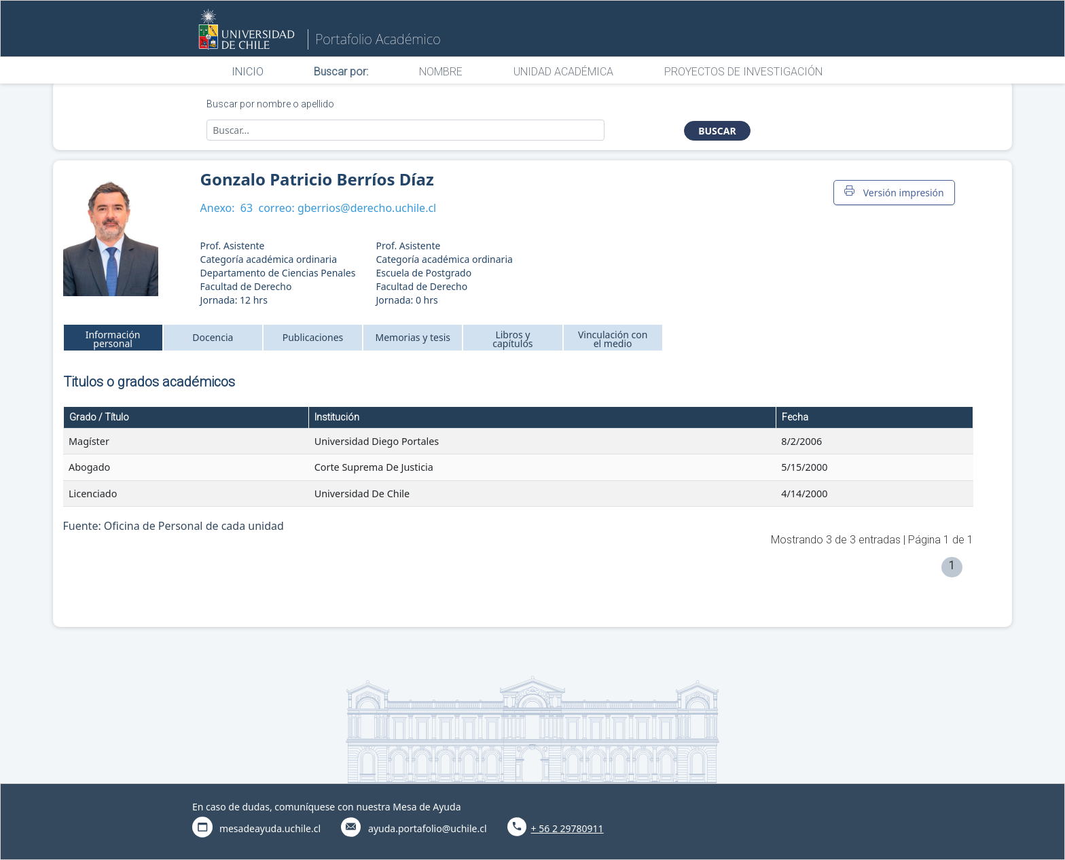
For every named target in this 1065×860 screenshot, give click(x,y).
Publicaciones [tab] (313, 337)
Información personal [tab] (113, 339)
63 (246, 207)
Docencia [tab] (212, 337)
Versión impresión (893, 192)
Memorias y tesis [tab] (412, 337)
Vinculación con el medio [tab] (612, 339)
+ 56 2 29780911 (567, 828)
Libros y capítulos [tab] (512, 339)
